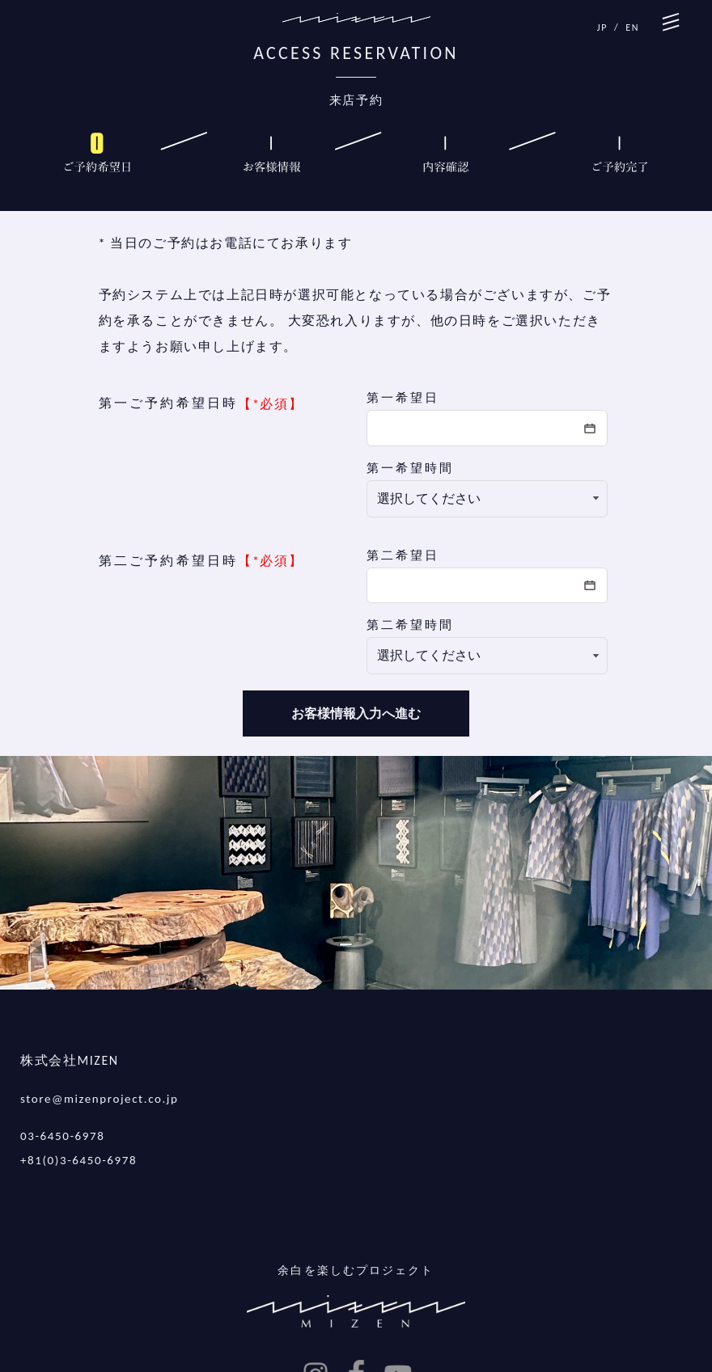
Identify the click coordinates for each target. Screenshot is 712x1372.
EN (632, 27)
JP (602, 27)
